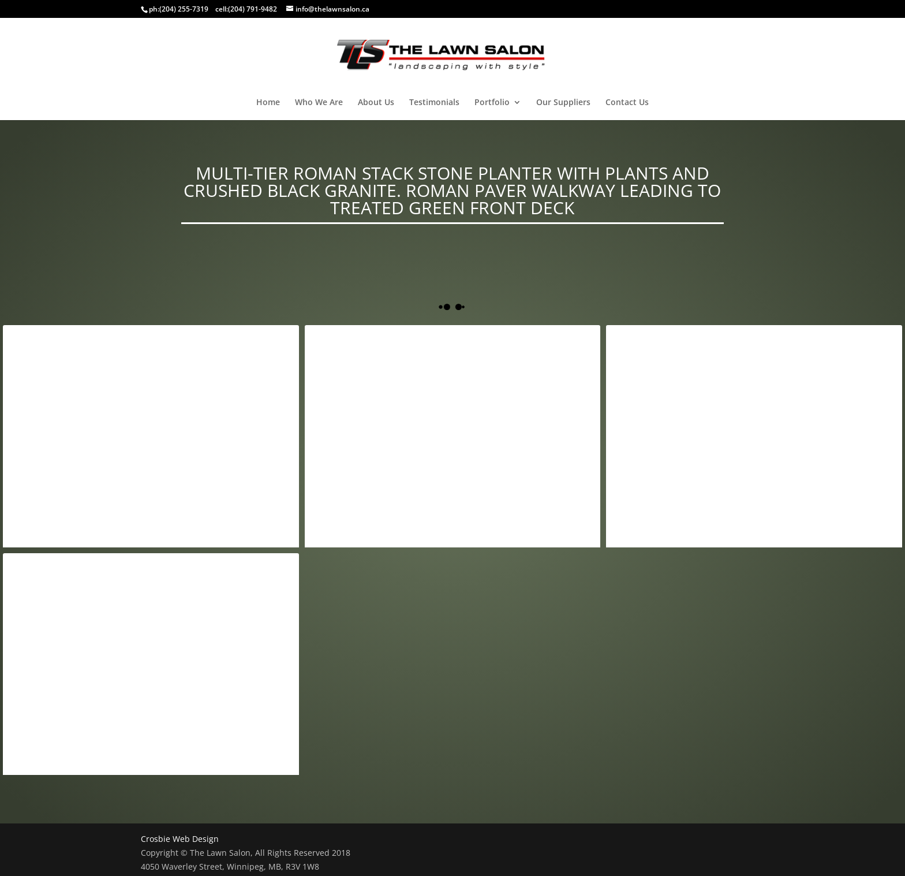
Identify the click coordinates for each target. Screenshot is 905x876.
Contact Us (627, 102)
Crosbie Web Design (180, 838)
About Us (376, 102)
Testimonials (434, 102)
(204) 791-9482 (252, 9)
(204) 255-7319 (183, 9)
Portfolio (492, 102)
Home (268, 102)
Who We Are (319, 102)
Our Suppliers (563, 102)
